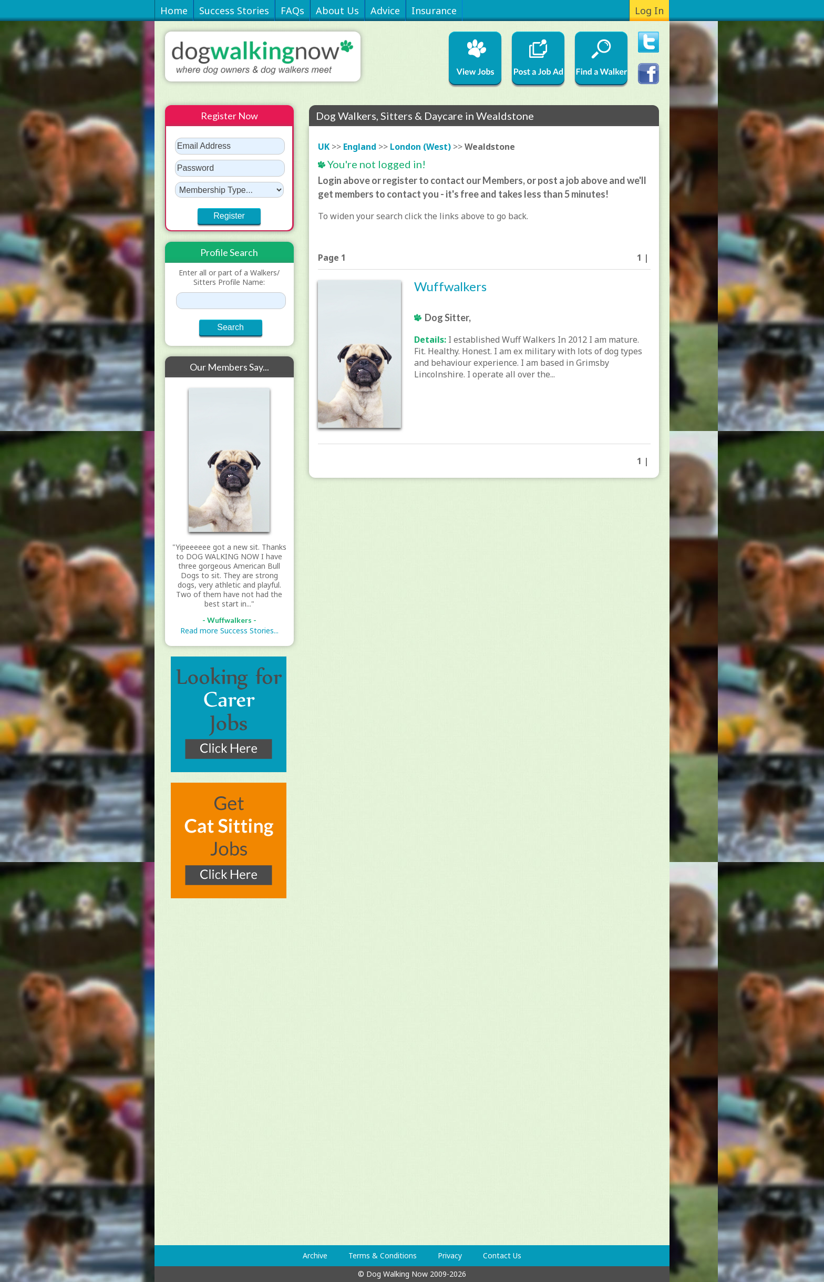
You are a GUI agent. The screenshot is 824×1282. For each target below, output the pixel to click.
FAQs (292, 10)
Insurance (434, 10)
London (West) (420, 146)
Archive (315, 1255)
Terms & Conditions (382, 1255)
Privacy (450, 1255)
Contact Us (502, 1255)
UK (323, 146)
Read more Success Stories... (229, 630)
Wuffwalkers (450, 286)
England (359, 146)
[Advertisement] (207, 1071)
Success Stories (234, 10)
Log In (649, 10)
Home (174, 10)
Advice (385, 10)
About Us (337, 10)
